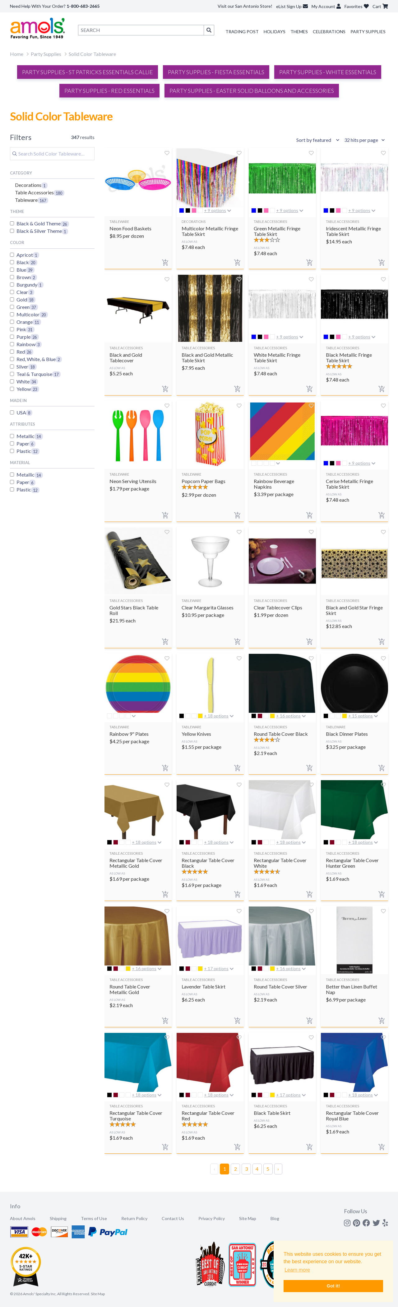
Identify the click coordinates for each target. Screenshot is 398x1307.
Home (16, 54)
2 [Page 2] (235, 1169)
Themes (299, 31)
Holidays (274, 31)
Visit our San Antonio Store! (245, 6)
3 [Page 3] (246, 1169)
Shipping (58, 1218)
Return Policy (134, 1218)
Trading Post (242, 31)
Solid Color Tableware (92, 54)
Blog (275, 1218)
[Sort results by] (319, 140)
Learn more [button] (297, 1270)
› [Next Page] (278, 1169)
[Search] (52, 153)
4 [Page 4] (257, 1169)
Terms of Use (94, 1218)
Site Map (247, 1218)
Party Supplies (368, 31)
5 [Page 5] (267, 1169)
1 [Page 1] (224, 1169)
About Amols (22, 1218)
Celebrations (329, 31)
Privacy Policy (211, 1218)
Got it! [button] (333, 1285)
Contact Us (173, 1218)
